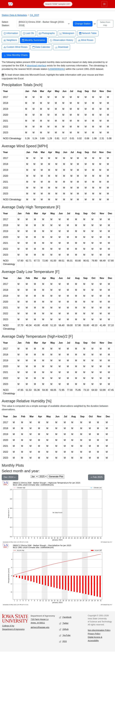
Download (61, 47)
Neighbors (10, 40)
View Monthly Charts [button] (16, 55)
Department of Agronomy (13, 629)
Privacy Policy (94, 634)
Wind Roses (85, 40)
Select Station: (6, 24)
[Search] (58, 4)
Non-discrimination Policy (99, 630)
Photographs (47, 33)
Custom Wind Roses (16, 47)
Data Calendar (41, 47)
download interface (36, 65)
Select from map (105, 23)
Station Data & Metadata (14, 15)
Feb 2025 (96, 477)
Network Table (88, 33)
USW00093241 (56, 69)
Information (11, 33)
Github (63, 629)
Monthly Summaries (33, 40)
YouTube (64, 635)
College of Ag (8, 626)
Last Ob (28, 33)
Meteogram (67, 33)
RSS (63, 641)
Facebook (65, 617)
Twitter (63, 623)
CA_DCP (34, 15)
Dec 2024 (10, 477)
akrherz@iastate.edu (40, 627)
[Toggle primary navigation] (104, 4)
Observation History (61, 40)
